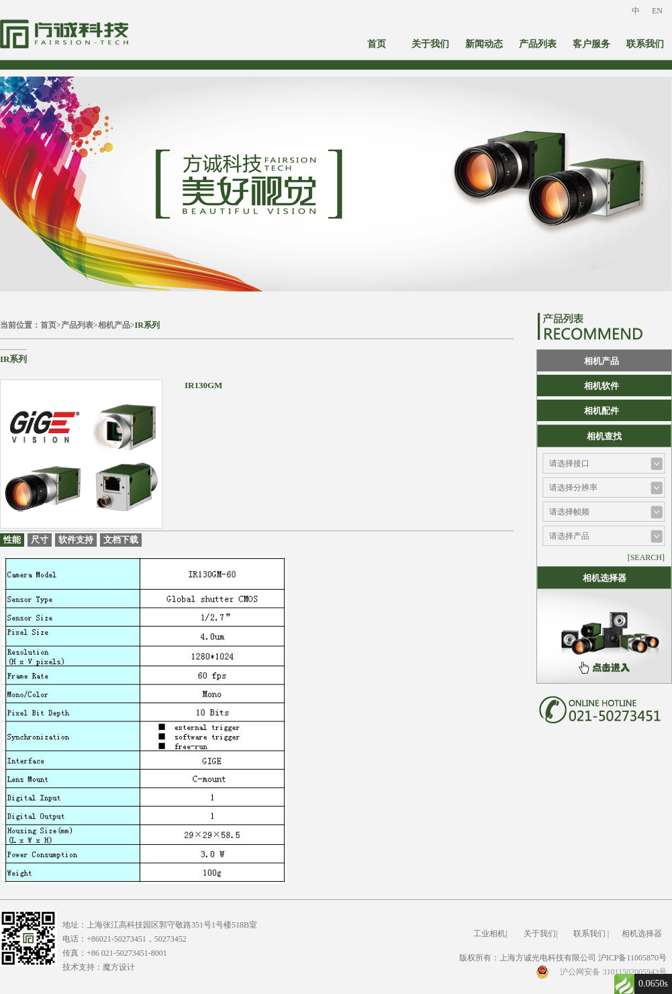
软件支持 (75, 540)
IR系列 (147, 325)
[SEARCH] (646, 557)
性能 (12, 540)
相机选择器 (642, 933)
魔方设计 (119, 967)
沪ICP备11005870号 (632, 957)
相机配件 (601, 411)
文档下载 (120, 540)
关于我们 (430, 44)
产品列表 (538, 44)
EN (657, 10)
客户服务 (591, 44)
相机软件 (601, 386)
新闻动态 (484, 44)
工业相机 (489, 933)
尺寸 (39, 540)
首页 (376, 44)
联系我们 (645, 44)
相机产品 (114, 325)
